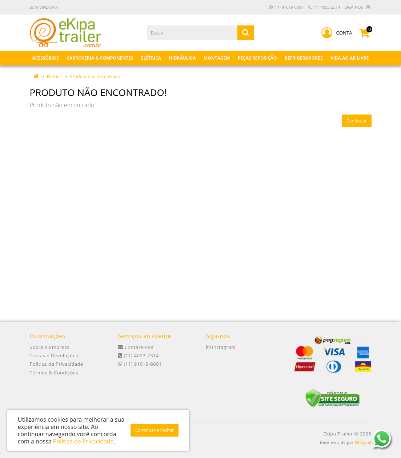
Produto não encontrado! (95, 76)
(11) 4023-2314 (324, 7)
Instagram (221, 347)
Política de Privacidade (56, 364)
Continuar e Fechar (154, 430)
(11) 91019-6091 (286, 7)
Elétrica (54, 76)
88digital (363, 442)
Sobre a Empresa (50, 347)
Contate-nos (135, 347)
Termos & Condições (54, 372)
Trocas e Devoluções (54, 355)
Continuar (356, 121)
